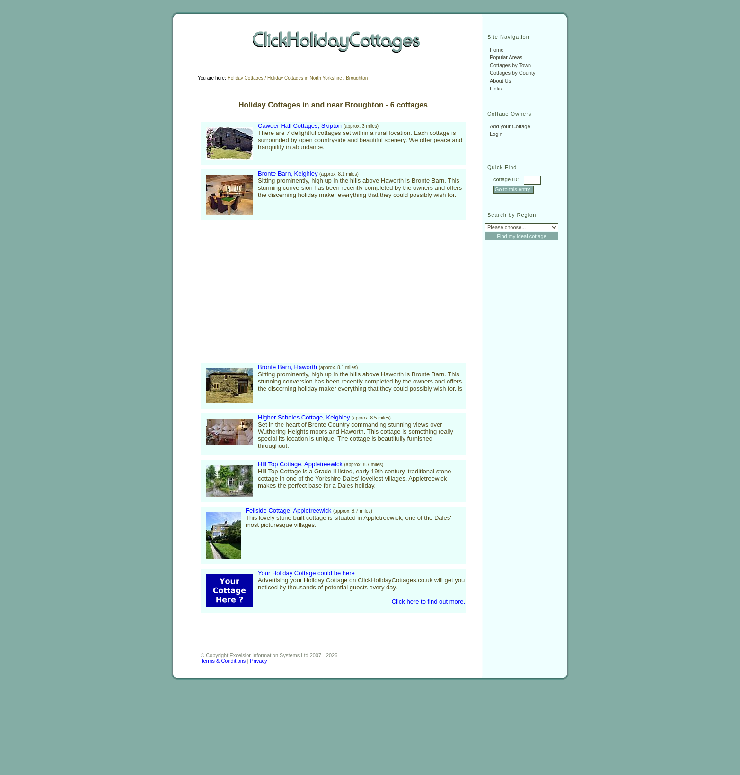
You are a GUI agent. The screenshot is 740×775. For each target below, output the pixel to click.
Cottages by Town (510, 65)
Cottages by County (513, 73)
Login (496, 134)
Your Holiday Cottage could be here (306, 573)
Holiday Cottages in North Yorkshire (304, 77)
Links (496, 88)
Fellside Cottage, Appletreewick (288, 510)
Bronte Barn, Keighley (287, 173)
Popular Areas (506, 57)
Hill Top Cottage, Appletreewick (300, 464)
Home (496, 50)
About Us (500, 81)
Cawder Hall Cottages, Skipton (300, 125)
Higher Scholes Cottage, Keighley (304, 417)
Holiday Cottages (245, 77)
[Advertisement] (280, 291)
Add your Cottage (510, 126)
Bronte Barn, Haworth (287, 367)
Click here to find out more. (428, 601)
